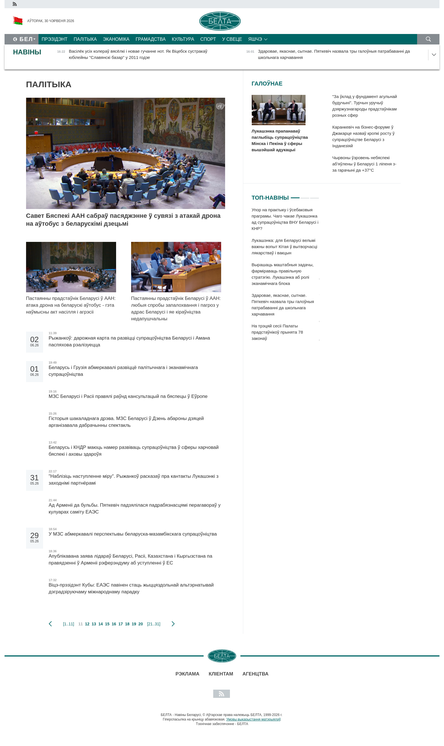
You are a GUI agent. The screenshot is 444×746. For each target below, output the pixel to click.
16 (114, 624)
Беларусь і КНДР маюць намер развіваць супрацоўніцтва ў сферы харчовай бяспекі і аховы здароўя (134, 451)
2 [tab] (304, 195)
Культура (183, 39)
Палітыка (85, 39)
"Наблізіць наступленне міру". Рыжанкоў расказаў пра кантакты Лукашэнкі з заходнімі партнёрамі (134, 480)
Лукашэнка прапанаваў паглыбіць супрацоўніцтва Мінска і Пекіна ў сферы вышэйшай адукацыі (280, 140)
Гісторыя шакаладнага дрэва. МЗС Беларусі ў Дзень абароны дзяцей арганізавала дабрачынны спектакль (126, 422)
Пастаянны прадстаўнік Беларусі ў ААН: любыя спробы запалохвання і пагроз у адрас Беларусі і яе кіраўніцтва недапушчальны (176, 308)
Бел (26, 39)
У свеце (232, 39)
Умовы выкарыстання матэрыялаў (253, 719)
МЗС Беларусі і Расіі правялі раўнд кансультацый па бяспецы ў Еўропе (128, 396)
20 (140, 624)
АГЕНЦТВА (255, 674)
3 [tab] (314, 195)
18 (127, 624)
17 (120, 624)
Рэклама (187, 674)
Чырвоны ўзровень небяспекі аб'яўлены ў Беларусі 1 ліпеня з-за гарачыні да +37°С (364, 163)
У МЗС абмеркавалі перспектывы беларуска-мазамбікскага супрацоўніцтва (133, 534)
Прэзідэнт (54, 39)
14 (100, 624)
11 (80, 624)
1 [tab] (295, 195)
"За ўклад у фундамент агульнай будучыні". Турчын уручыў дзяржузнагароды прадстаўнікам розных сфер (364, 106)
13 (94, 624)
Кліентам (221, 674)
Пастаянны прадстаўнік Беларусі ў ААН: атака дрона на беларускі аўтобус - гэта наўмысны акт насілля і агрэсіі (71, 305)
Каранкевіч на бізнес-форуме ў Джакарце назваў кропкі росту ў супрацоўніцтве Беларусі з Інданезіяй (363, 136)
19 (134, 624)
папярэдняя (50, 624)
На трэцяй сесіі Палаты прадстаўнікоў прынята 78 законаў (277, 332)
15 (107, 624)
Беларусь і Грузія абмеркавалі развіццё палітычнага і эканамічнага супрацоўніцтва (123, 371)
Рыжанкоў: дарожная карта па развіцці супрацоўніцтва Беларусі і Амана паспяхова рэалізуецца (129, 341)
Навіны (27, 52)
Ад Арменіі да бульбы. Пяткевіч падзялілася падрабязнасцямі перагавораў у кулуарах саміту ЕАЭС (135, 508)
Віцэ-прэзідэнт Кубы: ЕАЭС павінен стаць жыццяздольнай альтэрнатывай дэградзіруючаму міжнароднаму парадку (131, 588)
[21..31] (153, 624)
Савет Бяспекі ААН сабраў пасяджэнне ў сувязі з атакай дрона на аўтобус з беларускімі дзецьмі (123, 219)
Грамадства (151, 39)
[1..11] (68, 624)
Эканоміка (116, 39)
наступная (173, 624)
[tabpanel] (285, 277)
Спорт (208, 39)
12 (87, 624)
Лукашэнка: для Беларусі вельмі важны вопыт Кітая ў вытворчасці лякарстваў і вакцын (284, 246)
